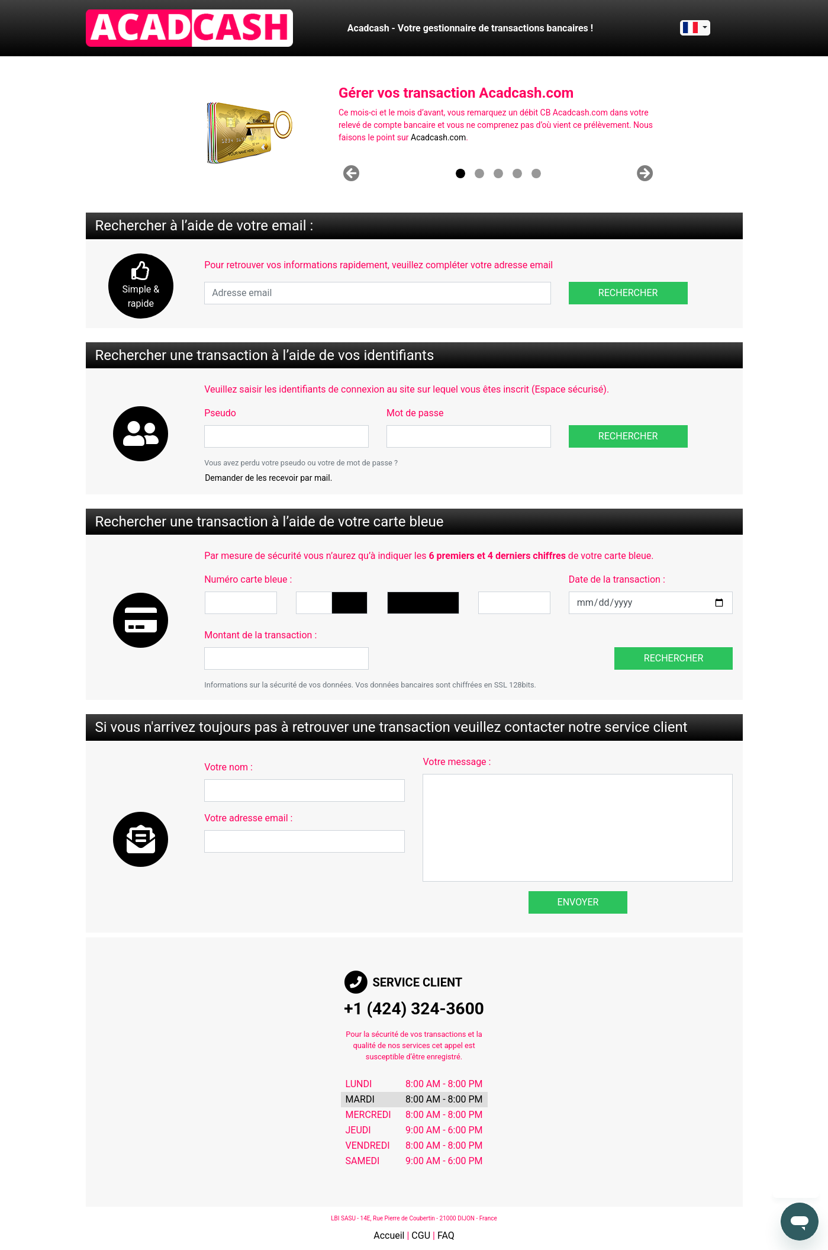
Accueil (388, 1235)
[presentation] (468, 647)
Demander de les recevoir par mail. (268, 478)
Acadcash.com (438, 137)
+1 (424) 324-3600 (414, 1008)
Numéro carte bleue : (248, 579)
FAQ (446, 1235)
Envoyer (578, 902)
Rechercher (628, 292)
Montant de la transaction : (260, 635)
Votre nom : (228, 767)
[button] (351, 173)
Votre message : (457, 761)
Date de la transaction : (617, 579)
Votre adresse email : (248, 818)
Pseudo (220, 413)
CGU (420, 1235)
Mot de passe (414, 413)
